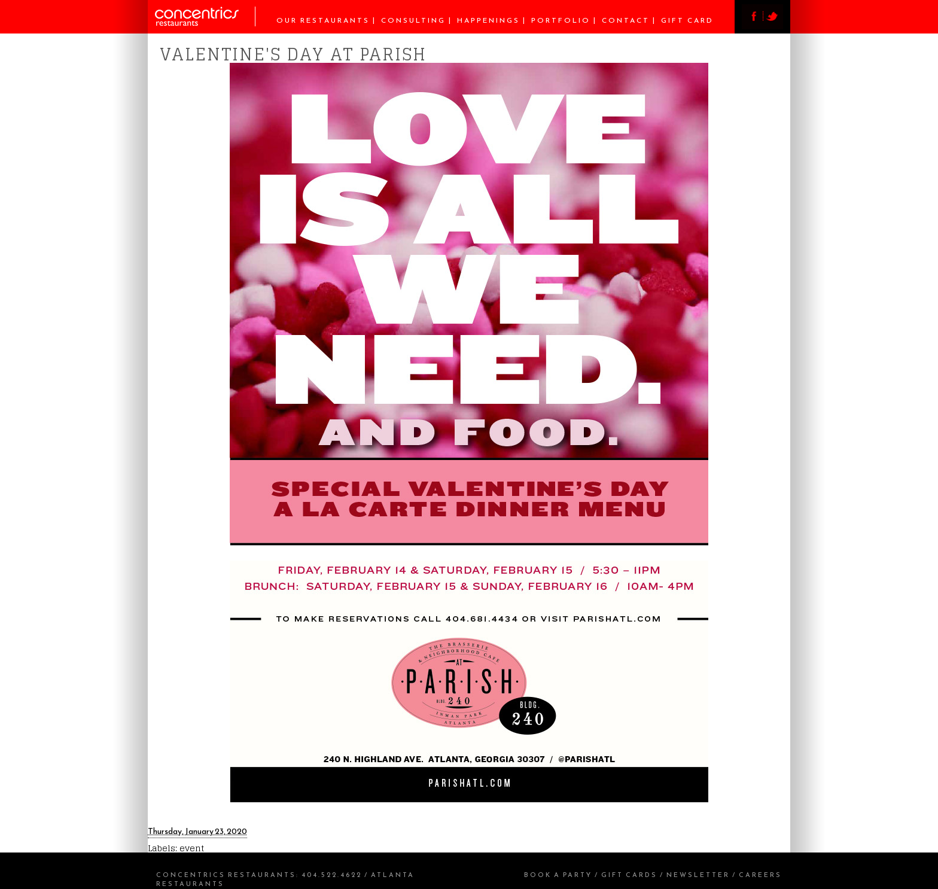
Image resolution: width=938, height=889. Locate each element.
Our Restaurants (323, 20)
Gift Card (687, 20)
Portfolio (560, 20)
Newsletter (698, 874)
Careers (760, 874)
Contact (626, 20)
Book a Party (558, 874)
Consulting (413, 20)
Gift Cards (629, 874)
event (191, 848)
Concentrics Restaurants (226, 874)
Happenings (488, 20)
